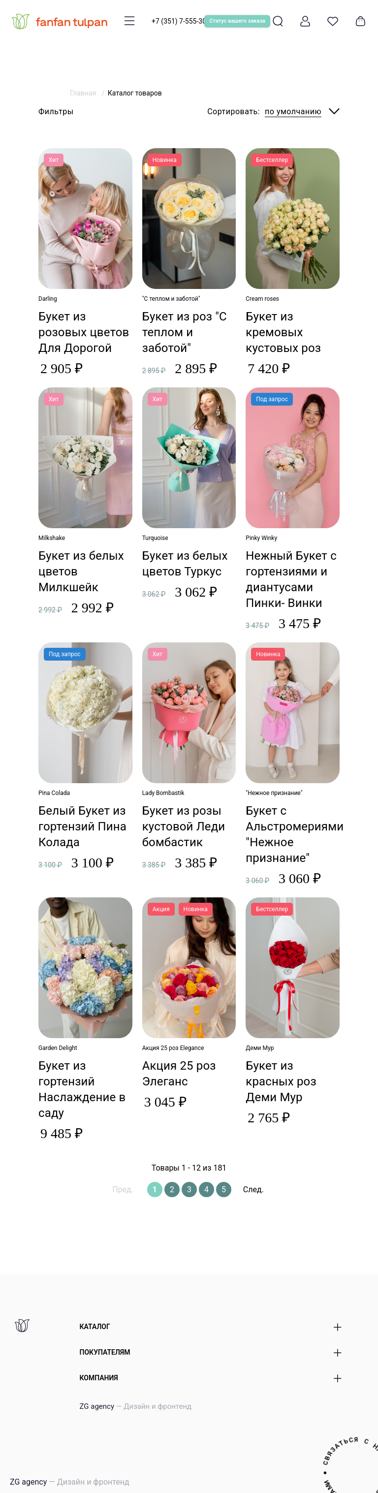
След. (253, 1189)
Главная (84, 93)
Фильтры (56, 111)
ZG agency (136, 1406)
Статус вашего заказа (237, 21)
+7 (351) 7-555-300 (181, 21)
